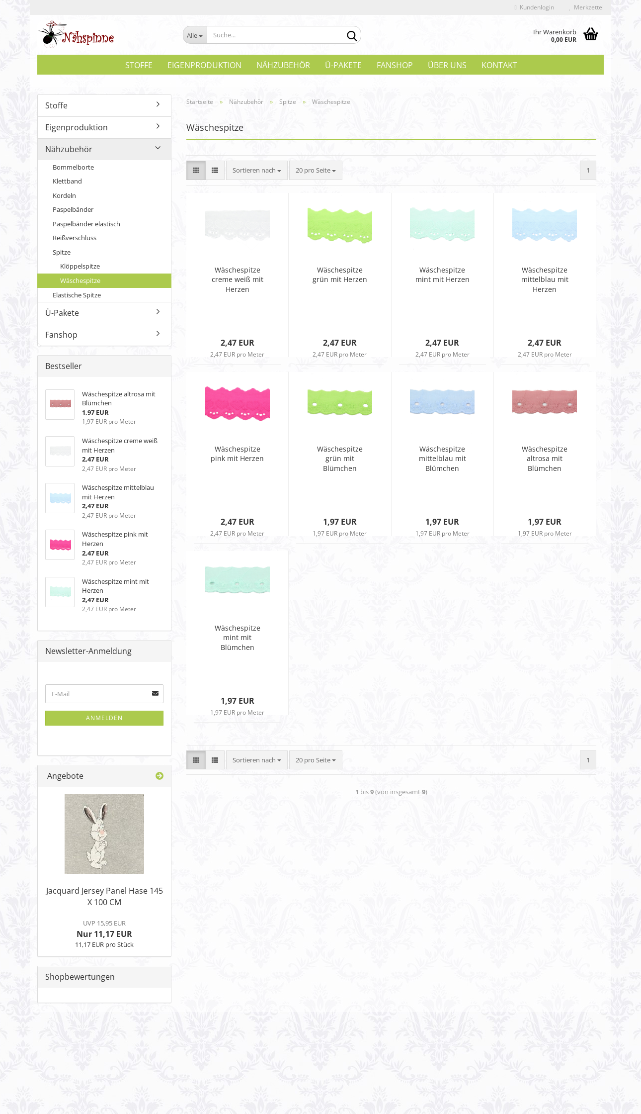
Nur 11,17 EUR (104, 931)
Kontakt (499, 65)
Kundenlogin (534, 7)
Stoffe (139, 65)
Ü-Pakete (343, 65)
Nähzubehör (283, 65)
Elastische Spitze (77, 297)
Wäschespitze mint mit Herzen (442, 276)
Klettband (67, 183)
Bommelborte (73, 169)
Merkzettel (586, 7)
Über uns (447, 65)
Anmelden (104, 720)
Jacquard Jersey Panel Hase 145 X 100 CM (104, 899)
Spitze (62, 254)
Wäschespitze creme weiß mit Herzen (237, 281)
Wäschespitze (80, 282)
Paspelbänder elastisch (86, 226)
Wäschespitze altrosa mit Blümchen (544, 460)
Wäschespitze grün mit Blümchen (340, 460)
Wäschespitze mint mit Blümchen (237, 639)
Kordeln (64, 197)
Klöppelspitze (80, 268)
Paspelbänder (73, 211)
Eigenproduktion (204, 65)
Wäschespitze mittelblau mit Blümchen (442, 460)
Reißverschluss (74, 240)
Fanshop (395, 65)
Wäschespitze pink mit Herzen (237, 455)
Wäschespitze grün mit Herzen (340, 276)
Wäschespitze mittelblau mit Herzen (544, 281)
